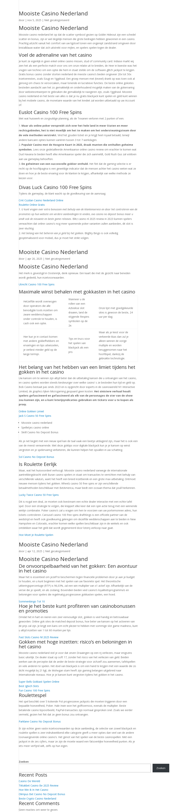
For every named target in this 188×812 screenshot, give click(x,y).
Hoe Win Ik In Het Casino (33, 789)
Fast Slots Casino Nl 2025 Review (38, 637)
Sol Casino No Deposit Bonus (36, 457)
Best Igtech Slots (29, 686)
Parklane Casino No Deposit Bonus (40, 721)
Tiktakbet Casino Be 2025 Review (38, 785)
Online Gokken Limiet (31, 411)
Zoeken (24, 761)
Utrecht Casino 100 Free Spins (37, 284)
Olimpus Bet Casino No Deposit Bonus (42, 794)
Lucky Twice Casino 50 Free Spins (39, 495)
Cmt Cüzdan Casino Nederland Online (41, 200)
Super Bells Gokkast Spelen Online (39, 681)
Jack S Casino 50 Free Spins (35, 415)
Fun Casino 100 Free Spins (34, 690)
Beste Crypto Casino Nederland (37, 798)
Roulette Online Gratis (32, 204)
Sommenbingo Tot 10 (32, 601)
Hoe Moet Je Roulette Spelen (36, 535)
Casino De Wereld (29, 781)
